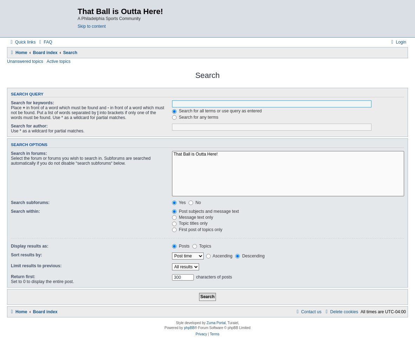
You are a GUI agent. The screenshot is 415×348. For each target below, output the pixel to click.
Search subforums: (30, 202)
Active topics (59, 61)
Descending (249, 256)
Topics (201, 246)
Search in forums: (29, 153)
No (195, 202)
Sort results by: (26, 254)
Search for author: (29, 126)
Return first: (23, 276)
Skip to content (92, 26)
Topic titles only (190, 223)
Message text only (192, 217)
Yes (179, 202)
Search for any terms (195, 117)
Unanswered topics (25, 61)
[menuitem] (44, 42)
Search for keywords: (32, 102)
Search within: (25, 211)
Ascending (219, 256)
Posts (181, 246)
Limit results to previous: (36, 265)
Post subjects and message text (205, 211)
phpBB (189, 328)
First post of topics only (197, 229)
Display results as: (29, 246)
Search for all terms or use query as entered (217, 111)
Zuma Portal (215, 323)
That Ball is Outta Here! (288, 154)
